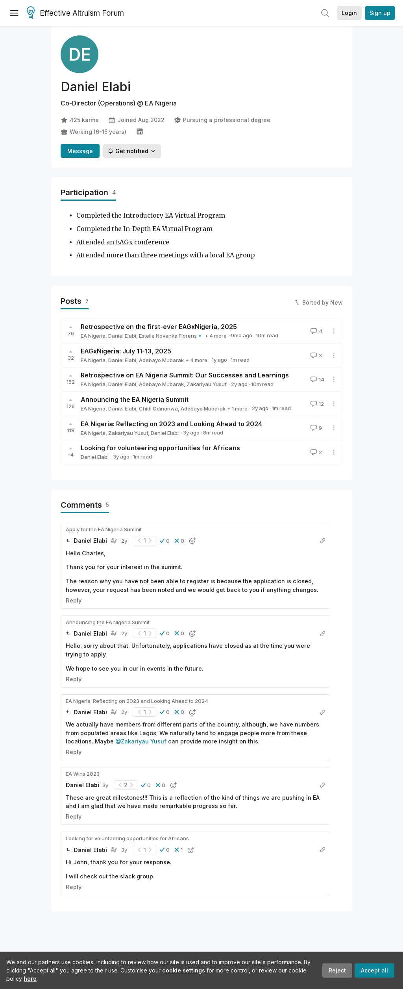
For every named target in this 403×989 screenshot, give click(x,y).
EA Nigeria (93, 336)
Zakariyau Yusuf (207, 384)
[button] (165, 540)
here (30, 978)
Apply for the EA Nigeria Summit (104, 529)
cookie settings (183, 970)
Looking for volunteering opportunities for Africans (160, 448)
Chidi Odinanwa (158, 408)
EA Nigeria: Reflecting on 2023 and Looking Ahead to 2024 (171, 424)
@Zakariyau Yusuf (140, 741)
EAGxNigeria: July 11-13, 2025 (126, 351)
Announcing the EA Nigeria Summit (135, 399)
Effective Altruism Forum (75, 13)
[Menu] (14, 13)
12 (316, 403)
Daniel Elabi (122, 336)
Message (80, 151)
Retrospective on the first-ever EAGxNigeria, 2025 (159, 327)
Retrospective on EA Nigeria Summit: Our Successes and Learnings (185, 375)
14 (316, 379)
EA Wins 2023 (83, 774)
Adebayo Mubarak (161, 360)
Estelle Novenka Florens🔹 (171, 336)
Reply (73, 600)
